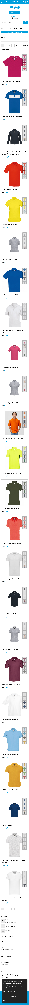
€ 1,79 (5, 84)
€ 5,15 (5, 722)
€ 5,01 (5, 865)
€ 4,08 (5, 546)
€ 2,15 (5, 119)
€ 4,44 (5, 335)
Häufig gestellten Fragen (7, 949)
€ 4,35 (5, 476)
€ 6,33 (5, 192)
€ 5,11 (5, 617)
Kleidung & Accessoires (14, 28)
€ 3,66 (5, 298)
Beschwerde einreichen (7, 967)
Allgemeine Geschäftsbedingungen (10, 975)
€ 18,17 (5, 157)
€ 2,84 (5, 581)
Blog (2, 945)
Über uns (3, 947)
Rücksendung (4, 964)
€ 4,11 (5, 370)
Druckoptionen (5, 952)
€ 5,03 (5, 903)
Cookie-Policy (4, 977)
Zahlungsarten (5, 962)
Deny (4, 1000)
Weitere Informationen (9, 991)
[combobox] (12, 22)
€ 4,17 (5, 441)
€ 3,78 (5, 262)
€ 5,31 (5, 757)
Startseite (3, 28)
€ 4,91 (5, 687)
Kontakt (3, 960)
